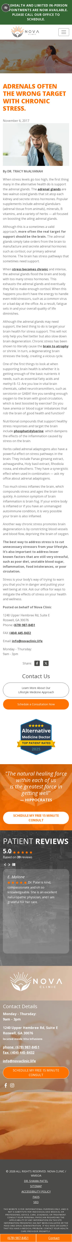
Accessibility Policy (36, 1191)
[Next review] (9, 865)
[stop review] (13, 864)
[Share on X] (46, 664)
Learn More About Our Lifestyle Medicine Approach (36, 690)
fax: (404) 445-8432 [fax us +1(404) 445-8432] (18, 1052)
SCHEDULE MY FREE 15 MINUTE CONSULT (36, 817)
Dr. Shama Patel (36, 1181)
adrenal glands (49, 189)
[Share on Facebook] (37, 664)
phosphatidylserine (29, 431)
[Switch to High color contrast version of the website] (6, 8)
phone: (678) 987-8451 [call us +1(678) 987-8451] (21, 1047)
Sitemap (36, 1186)
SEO (36, 1202)
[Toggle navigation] (63, 32)
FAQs (36, 1197)
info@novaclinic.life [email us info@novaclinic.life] (27, 641)
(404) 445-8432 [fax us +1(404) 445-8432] (20, 633)
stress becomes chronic (30, 269)
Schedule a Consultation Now (36, 704)
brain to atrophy (55, 346)
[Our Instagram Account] (12, 1085)
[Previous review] (5, 865)
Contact (54, 1238)
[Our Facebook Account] (5, 1085)
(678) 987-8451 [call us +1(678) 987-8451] (18, 1238)
